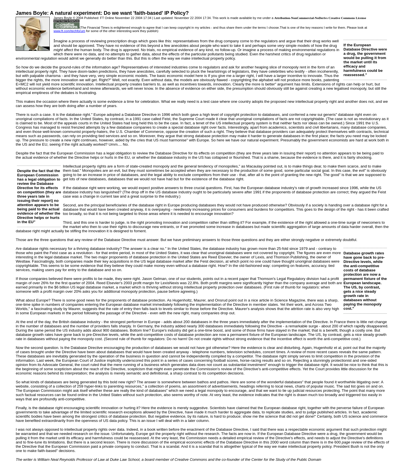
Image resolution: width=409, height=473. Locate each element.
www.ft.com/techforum (69, 31)
